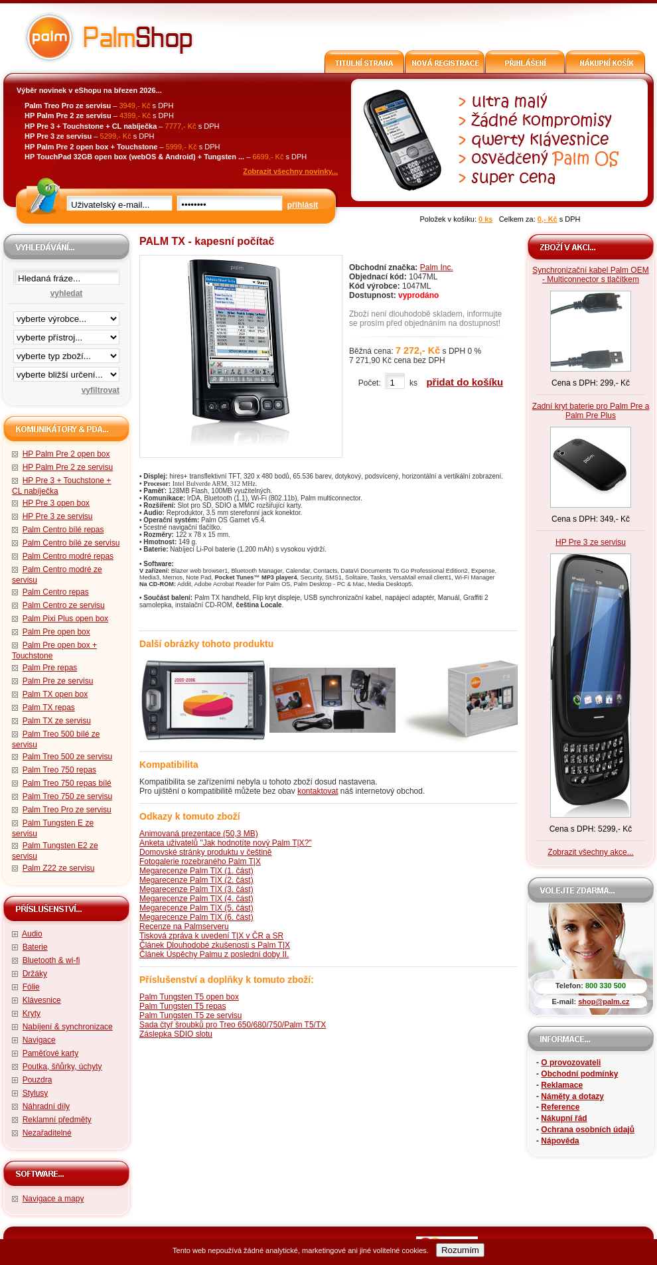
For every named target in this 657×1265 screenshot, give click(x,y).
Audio (32, 933)
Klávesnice (42, 1000)
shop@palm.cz (603, 1001)
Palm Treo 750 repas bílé (67, 783)
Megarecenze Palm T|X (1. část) (196, 870)
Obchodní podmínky (579, 1074)
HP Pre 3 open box (56, 503)
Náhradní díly (46, 1106)
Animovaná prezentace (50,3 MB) (198, 833)
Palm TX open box (55, 694)
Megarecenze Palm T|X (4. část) (196, 898)
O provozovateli (571, 1062)
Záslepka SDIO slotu (175, 1034)
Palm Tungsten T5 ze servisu (190, 1015)
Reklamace (562, 1085)
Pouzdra (37, 1079)
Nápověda (560, 1141)
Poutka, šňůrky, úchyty (62, 1066)
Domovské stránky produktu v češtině (205, 852)
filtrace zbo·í (66, 353)
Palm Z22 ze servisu (59, 868)
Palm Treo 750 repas (59, 770)
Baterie (35, 947)
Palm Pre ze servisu (58, 681)
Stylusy (35, 1093)
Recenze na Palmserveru (184, 926)
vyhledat (66, 293)
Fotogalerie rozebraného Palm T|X (200, 861)
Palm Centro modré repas (68, 556)
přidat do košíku (464, 382)
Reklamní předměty (57, 1119)
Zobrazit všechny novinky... (290, 171)
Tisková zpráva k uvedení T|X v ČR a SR (211, 935)
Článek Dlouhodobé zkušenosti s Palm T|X (214, 945)
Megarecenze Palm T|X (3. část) (196, 889)
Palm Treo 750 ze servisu (67, 796)
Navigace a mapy (53, 1198)
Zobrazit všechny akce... (590, 852)
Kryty (31, 1013)
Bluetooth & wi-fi (51, 960)
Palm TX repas (49, 707)
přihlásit (303, 205)
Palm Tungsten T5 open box (189, 997)
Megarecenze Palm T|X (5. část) (196, 908)
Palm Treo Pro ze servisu (67, 809)
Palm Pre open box (56, 631)
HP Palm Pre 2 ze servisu (68, 467)
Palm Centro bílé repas (63, 529)
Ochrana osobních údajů (587, 1129)
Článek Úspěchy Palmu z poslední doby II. (214, 954)
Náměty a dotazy (572, 1096)
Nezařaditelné (47, 1133)
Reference (560, 1107)
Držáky (35, 973)
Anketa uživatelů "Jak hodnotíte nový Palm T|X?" (225, 843)
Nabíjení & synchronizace (68, 1026)
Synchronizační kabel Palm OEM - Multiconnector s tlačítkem (590, 274)
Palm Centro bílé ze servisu (71, 543)
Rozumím (460, 1250)
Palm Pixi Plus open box (65, 618)
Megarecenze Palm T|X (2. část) (196, 880)
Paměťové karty (51, 1053)
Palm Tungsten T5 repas (182, 1006)
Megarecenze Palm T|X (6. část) (196, 917)
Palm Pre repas (50, 667)
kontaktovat (317, 791)
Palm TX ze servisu (57, 720)
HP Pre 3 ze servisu (58, 516)
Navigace (39, 1040)
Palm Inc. (436, 267)
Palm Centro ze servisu (64, 605)
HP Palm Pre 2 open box (66, 454)
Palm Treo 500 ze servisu (67, 756)
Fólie (31, 987)
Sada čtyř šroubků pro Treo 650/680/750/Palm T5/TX (232, 1024)
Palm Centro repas (56, 592)
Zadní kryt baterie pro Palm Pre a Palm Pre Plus (591, 411)
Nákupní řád (564, 1118)
